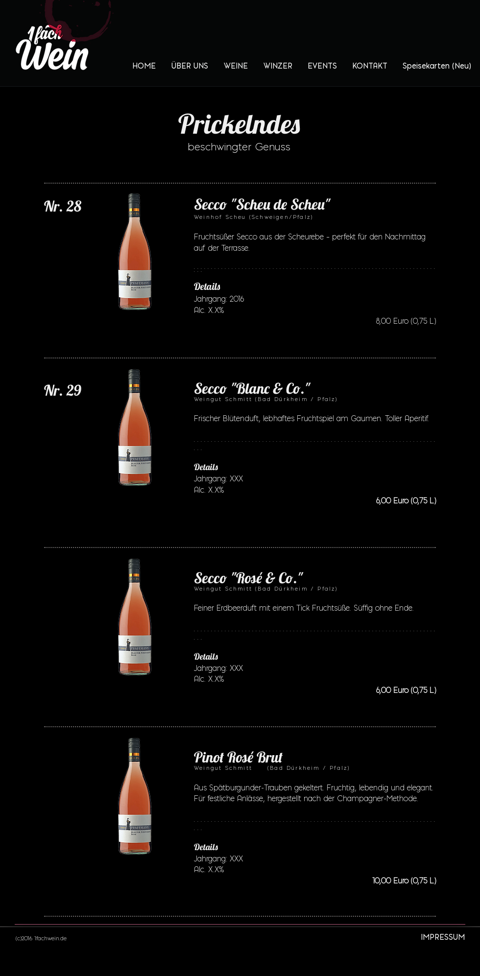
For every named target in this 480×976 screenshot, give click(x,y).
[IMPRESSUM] (443, 937)
